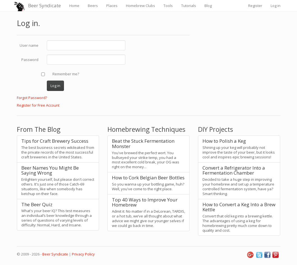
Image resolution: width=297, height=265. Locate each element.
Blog (208, 5)
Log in (275, 5)
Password (29, 59)
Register (255, 5)
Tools (168, 5)
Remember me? (65, 73)
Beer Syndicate (44, 5)
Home (74, 5)
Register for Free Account (38, 105)
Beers (93, 5)
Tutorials (188, 5)
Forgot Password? (32, 97)
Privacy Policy (83, 254)
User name (29, 45)
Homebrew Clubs (140, 5)
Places (112, 5)
